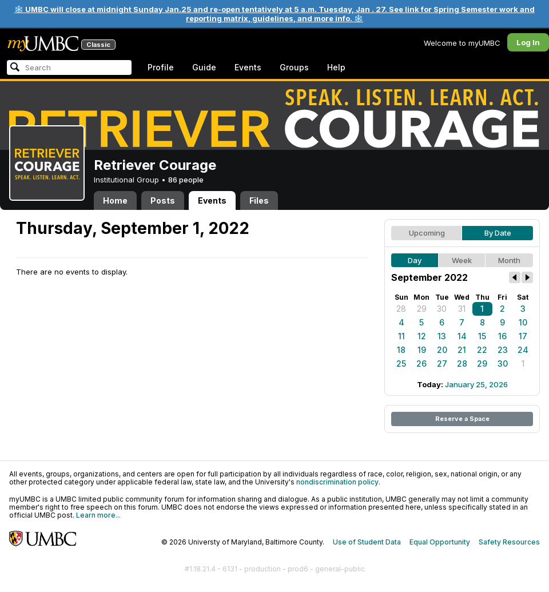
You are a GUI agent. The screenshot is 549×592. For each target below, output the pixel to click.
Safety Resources (509, 542)
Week (462, 260)
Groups (294, 67)
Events (247, 67)
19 (421, 350)
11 (401, 336)
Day (414, 260)
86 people (186, 179)
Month (509, 260)
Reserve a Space (462, 419)
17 (523, 336)
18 (401, 350)
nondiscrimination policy (337, 482)
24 (523, 350)
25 (401, 363)
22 (482, 350)
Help (336, 67)
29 (422, 308)
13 (441, 336)
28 (401, 308)
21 (462, 350)
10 (523, 322)
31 (462, 308)
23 (503, 350)
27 (442, 363)
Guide (204, 67)
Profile (161, 67)
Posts (162, 200)
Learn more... (98, 515)
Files (259, 200)
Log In (528, 42)
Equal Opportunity (439, 542)
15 (482, 336)
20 (442, 350)
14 (462, 336)
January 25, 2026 (476, 384)
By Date (497, 232)
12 (421, 336)
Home (115, 200)
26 (421, 363)
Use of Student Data (367, 542)
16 (502, 336)
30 (442, 308)
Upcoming (427, 232)
